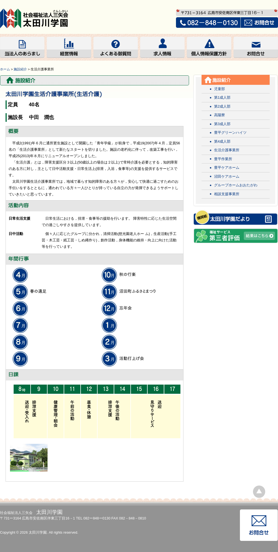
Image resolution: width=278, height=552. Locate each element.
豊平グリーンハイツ (230, 132)
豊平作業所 (223, 159)
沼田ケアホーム (226, 176)
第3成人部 (222, 124)
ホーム (5, 69)
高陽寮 (219, 115)
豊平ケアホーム (226, 167)
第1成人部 (222, 97)
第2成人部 (222, 106)
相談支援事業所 (226, 194)
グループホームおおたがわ (235, 185)
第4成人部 (222, 141)
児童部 (219, 89)
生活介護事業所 (226, 150)
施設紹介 (20, 69)
